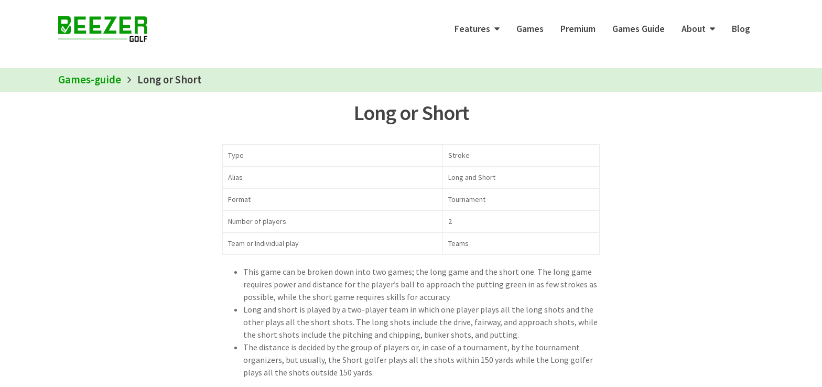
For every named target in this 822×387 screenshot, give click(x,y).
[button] (477, 29)
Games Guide (638, 29)
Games (530, 29)
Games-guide (89, 80)
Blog (741, 29)
